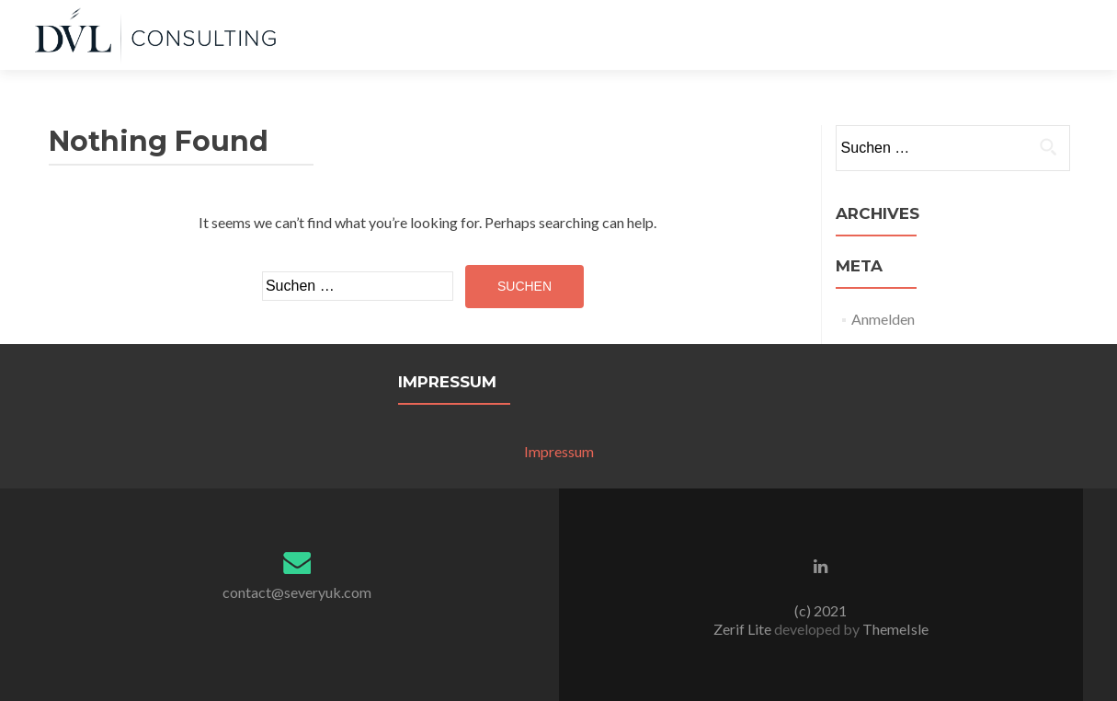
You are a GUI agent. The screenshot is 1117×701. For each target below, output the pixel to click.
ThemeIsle (895, 629)
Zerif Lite (743, 629)
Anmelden (883, 319)
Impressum (559, 451)
